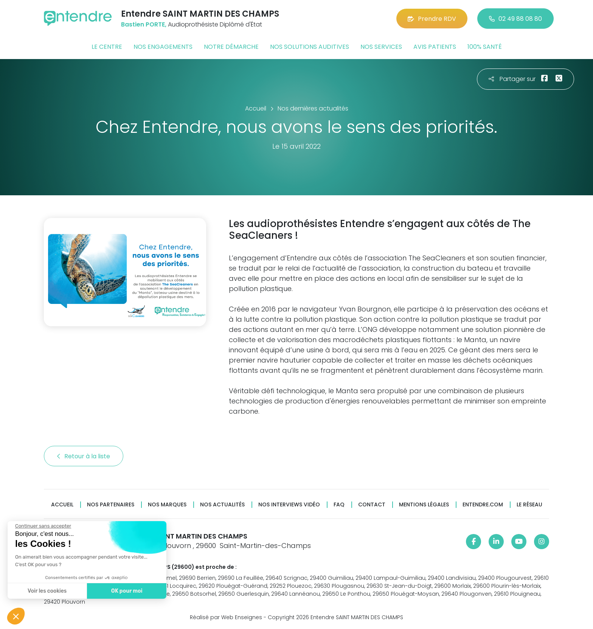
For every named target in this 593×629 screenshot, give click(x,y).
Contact (371, 504)
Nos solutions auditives (309, 46)
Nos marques (167, 504)
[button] (16, 616)
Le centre (107, 46)
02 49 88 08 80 (515, 18)
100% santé (484, 46)
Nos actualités (222, 504)
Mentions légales (424, 504)
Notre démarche (231, 46)
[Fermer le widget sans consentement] (43, 526)
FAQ (339, 504)
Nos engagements (163, 46)
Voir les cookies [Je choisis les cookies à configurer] (46, 591)
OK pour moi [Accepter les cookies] (126, 591)
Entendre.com (483, 504)
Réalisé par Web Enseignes (226, 617)
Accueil (62, 504)
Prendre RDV (432, 18)
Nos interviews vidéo (289, 504)
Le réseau (529, 504)
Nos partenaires (110, 504)
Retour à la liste (84, 456)
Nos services (381, 46)
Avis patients (434, 46)
